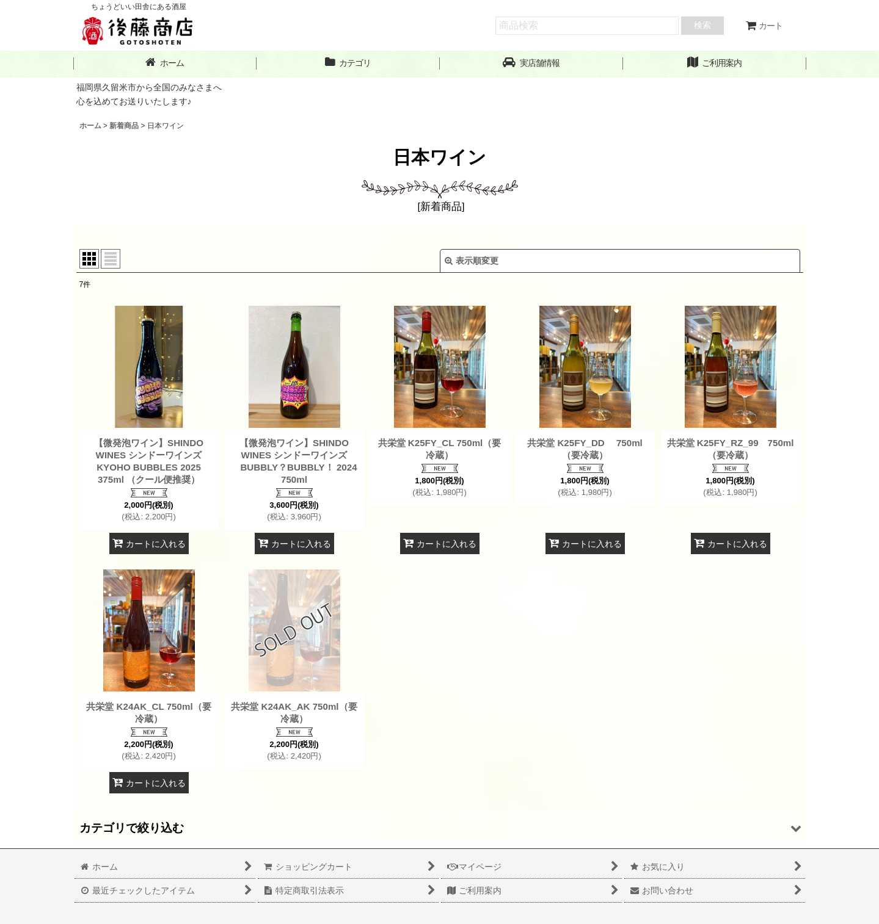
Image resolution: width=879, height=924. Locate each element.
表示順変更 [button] (471, 260)
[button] (531, 63)
